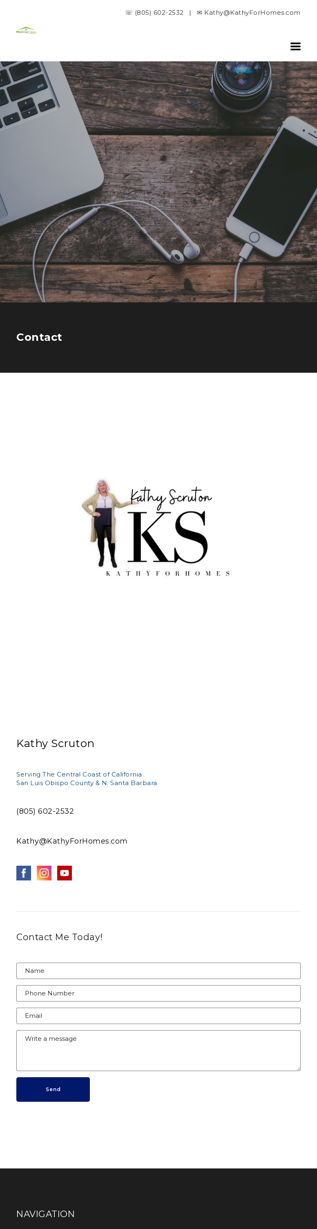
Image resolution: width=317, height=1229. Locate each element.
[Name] (158, 971)
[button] (295, 46)
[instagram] (44, 873)
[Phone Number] (158, 993)
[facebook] (23, 873)
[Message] (158, 1050)
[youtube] (64, 873)
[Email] (158, 1016)
